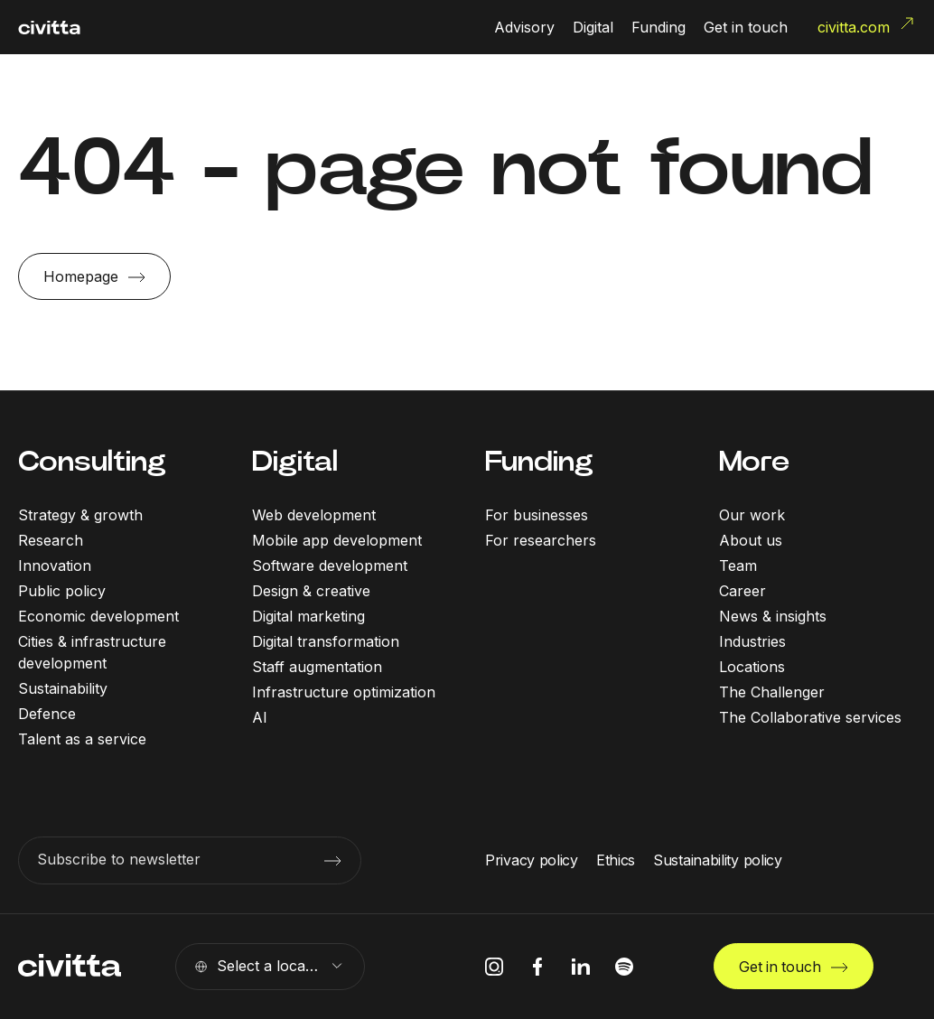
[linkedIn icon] (581, 967)
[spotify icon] (624, 967)
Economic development (98, 616)
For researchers (540, 540)
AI (259, 717)
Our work (752, 515)
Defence (47, 714)
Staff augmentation (317, 667)
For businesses (536, 515)
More (754, 461)
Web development (314, 515)
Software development (329, 565)
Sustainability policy (717, 860)
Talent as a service (82, 739)
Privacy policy (531, 860)
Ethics (615, 860)
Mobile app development (337, 540)
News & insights (773, 616)
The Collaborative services (810, 717)
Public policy (62, 591)
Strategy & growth (80, 515)
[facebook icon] (537, 967)
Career (742, 591)
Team (738, 565)
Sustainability (62, 688)
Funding (539, 461)
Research (50, 540)
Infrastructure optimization (343, 692)
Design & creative (311, 591)
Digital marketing (308, 616)
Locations (752, 667)
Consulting (92, 461)
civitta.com (866, 25)
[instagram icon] (494, 967)
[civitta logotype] (49, 27)
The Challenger (772, 692)
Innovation (54, 565)
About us (750, 540)
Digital (295, 461)
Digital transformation (325, 641)
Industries (752, 641)
